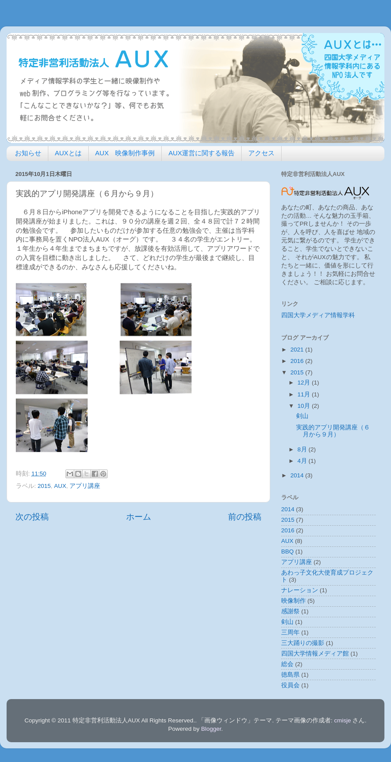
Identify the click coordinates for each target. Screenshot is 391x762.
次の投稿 (32, 516)
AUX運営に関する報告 (201, 153)
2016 (297, 361)
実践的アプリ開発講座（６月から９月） (333, 431)
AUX (60, 486)
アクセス (261, 153)
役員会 (290, 685)
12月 (304, 382)
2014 (297, 475)
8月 (302, 449)
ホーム (138, 516)
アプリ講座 (84, 486)
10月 (304, 406)
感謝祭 (290, 611)
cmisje (342, 720)
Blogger (211, 728)
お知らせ (28, 153)
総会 (287, 664)
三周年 (290, 632)
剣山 (302, 416)
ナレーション (299, 590)
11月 (304, 394)
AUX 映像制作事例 (125, 153)
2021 (297, 349)
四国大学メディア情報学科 (318, 315)
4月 (302, 461)
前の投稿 (244, 516)
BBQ (287, 551)
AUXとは (68, 153)
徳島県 (290, 674)
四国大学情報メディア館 (315, 653)
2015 (44, 486)
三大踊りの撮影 (302, 643)
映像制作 (293, 600)
